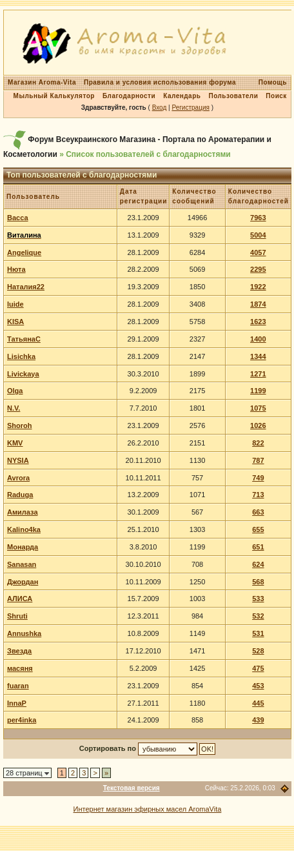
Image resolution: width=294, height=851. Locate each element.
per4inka (21, 720)
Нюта (16, 269)
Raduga (20, 494)
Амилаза (22, 512)
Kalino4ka (24, 529)
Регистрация (190, 107)
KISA (15, 321)
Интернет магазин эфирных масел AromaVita (148, 809)
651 (258, 547)
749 (258, 478)
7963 (258, 217)
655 (258, 529)
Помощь (273, 82)
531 (258, 633)
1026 (258, 425)
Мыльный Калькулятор (54, 95)
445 (258, 703)
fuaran (18, 686)
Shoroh (19, 425)
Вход (159, 107)
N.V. (13, 408)
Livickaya (23, 374)
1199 (258, 391)
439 (258, 720)
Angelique (24, 252)
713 (258, 494)
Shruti (17, 616)
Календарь (182, 95)
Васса (17, 217)
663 (258, 512)
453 (258, 686)
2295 (258, 269)
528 (258, 651)
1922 (258, 287)
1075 (258, 408)
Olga (15, 391)
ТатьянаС (24, 339)
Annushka (24, 633)
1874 (258, 304)
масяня (20, 668)
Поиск (276, 95)
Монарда (22, 547)
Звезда (19, 651)
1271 (258, 374)
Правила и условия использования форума (160, 82)
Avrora (18, 478)
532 (258, 616)
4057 (258, 252)
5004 (258, 235)
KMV (15, 443)
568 (258, 582)
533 (258, 598)
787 (258, 460)
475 (258, 668)
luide (15, 304)
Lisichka (21, 356)
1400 (258, 339)
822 (258, 443)
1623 (258, 321)
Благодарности (129, 95)
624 (258, 564)
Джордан (22, 582)
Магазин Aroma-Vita (42, 82)
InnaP (16, 703)
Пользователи (233, 95)
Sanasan (21, 564)
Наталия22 (25, 287)
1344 (258, 356)
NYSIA (18, 460)
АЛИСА (19, 598)
